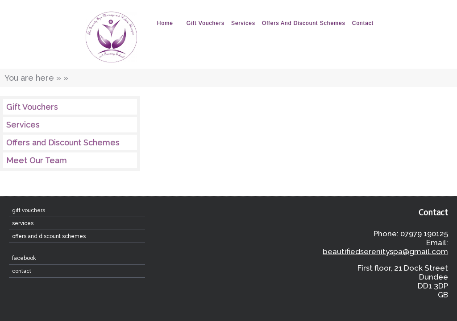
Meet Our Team (36, 160)
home (165, 23)
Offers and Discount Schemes (303, 23)
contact (363, 23)
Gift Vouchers (205, 23)
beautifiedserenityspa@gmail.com (385, 251)
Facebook (24, 258)
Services (243, 23)
